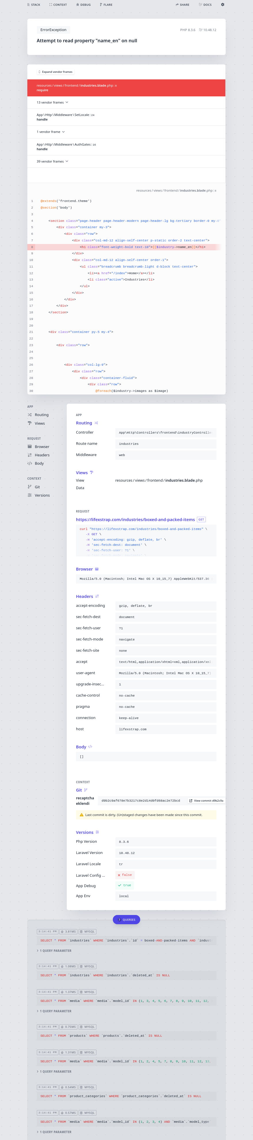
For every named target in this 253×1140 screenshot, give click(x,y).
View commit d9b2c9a (206, 800)
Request (34, 439)
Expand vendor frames (56, 72)
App (30, 407)
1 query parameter (54, 951)
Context (34, 479)
